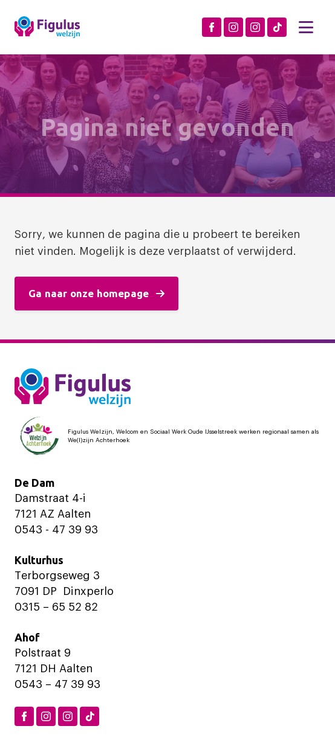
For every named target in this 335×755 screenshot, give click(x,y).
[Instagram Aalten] (255, 27)
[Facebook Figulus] (211, 27)
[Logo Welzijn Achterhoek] (167, 436)
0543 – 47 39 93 (57, 684)
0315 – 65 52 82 (56, 607)
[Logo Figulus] (47, 27)
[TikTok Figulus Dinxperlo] (277, 27)
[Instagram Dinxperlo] (233, 27)
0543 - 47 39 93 (56, 529)
